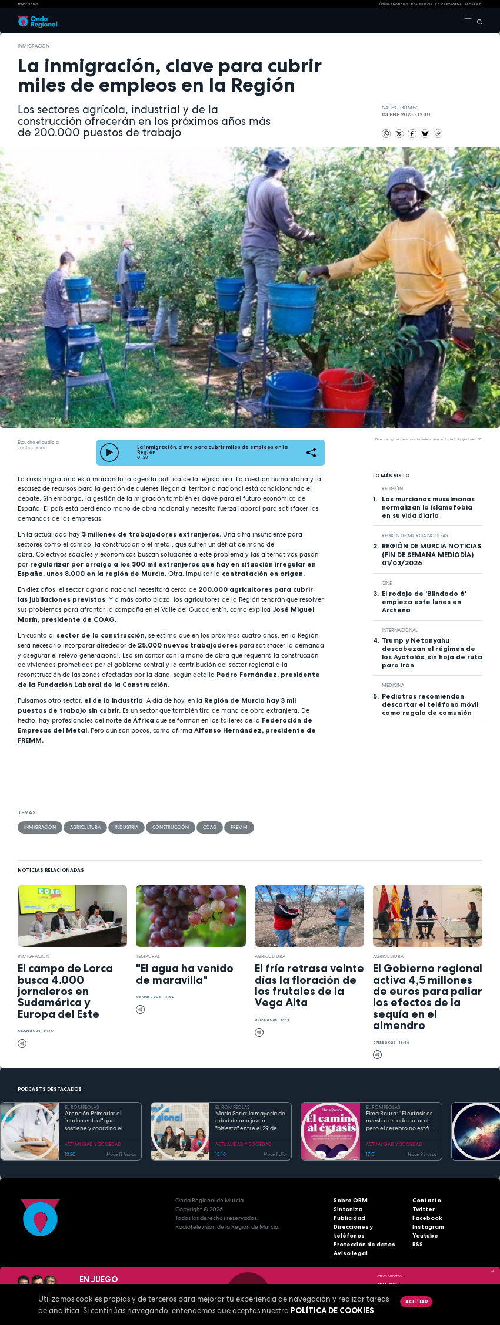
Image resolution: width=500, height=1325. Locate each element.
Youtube (425, 1235)
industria (126, 827)
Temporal (148, 956)
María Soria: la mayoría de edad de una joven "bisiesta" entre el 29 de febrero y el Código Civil (250, 1121)
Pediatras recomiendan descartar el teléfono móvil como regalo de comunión (430, 704)
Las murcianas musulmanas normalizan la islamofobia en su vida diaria (428, 507)
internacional (400, 630)
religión (392, 488)
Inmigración (33, 46)
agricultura (85, 827)
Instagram (428, 1226)
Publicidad (349, 1218)
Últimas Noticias (393, 4)
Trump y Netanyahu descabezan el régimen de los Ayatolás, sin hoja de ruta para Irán (432, 652)
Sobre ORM (351, 1200)
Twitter (423, 1209)
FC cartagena (448, 4)
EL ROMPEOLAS (82, 1107)
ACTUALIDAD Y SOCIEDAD (93, 1144)
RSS (417, 1244)
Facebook (427, 1218)
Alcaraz (473, 4)
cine (387, 583)
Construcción (170, 827)
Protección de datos (364, 1244)
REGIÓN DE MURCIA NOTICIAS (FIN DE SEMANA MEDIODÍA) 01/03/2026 (431, 554)
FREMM (239, 827)
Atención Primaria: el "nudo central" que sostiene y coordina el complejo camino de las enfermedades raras (96, 1121)
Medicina (393, 685)
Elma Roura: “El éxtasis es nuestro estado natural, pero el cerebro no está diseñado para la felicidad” (401, 1121)
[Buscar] (477, 21)
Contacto (426, 1200)
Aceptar (416, 1301)
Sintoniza (348, 1209)
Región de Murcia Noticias (415, 535)
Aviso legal (351, 1253)
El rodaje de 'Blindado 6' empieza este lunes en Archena (424, 601)
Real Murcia (421, 4)
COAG (209, 827)
